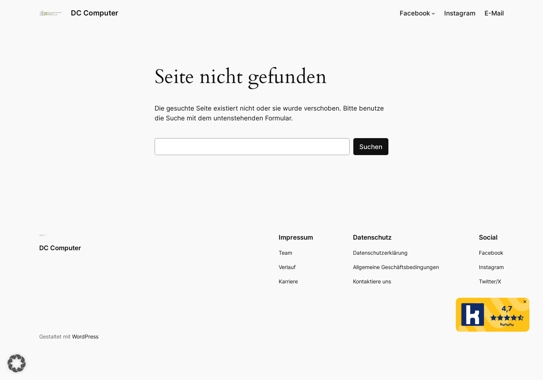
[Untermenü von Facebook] (433, 13)
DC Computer (94, 12)
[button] (16, 363)
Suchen (370, 147)
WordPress (85, 336)
